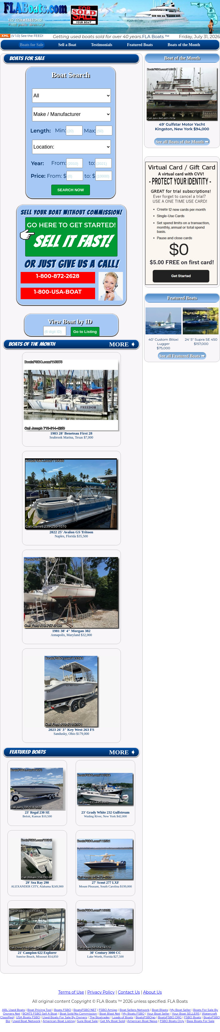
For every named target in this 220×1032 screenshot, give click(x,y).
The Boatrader (99, 1017)
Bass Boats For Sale (200, 1021)
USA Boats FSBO (28, 1017)
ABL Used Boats (13, 1010)
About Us (152, 992)
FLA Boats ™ (155, 36)
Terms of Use (71, 992)
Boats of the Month (184, 45)
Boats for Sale (32, 45)
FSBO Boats (192, 1017)
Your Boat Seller (158, 1013)
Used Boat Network (26, 1021)
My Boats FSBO (133, 1013)
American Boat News (142, 1021)
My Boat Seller (180, 1010)
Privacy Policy (101, 992)
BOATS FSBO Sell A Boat (39, 1013)
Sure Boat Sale (87, 1021)
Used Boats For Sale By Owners (64, 1017)
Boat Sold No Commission (78, 1013)
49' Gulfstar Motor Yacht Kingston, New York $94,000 (182, 126)
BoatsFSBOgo (145, 1017)
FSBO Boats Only (172, 1021)
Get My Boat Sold (112, 1021)
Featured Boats (140, 45)
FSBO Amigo (108, 1010)
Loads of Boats (122, 1017)
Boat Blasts (160, 1010)
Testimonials (101, 45)
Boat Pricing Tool (39, 1010)
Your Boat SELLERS (185, 1013)
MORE (122, 344)
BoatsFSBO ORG (170, 1017)
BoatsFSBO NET (84, 1010)
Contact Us (129, 992)
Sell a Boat (67, 45)
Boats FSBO (62, 1010)
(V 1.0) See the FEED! (21, 36)
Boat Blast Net (109, 1013)
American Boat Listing (59, 1021)
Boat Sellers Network (134, 1010)
